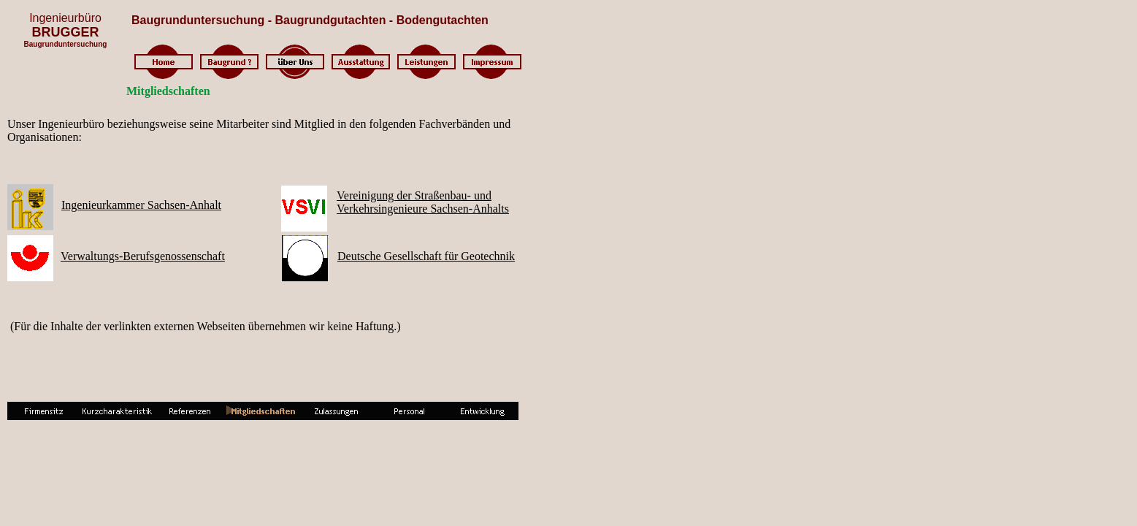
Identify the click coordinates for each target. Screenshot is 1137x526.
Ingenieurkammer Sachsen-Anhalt (141, 205)
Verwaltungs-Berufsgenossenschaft (143, 256)
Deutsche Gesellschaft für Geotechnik (426, 256)
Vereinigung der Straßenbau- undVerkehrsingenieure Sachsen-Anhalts (423, 202)
